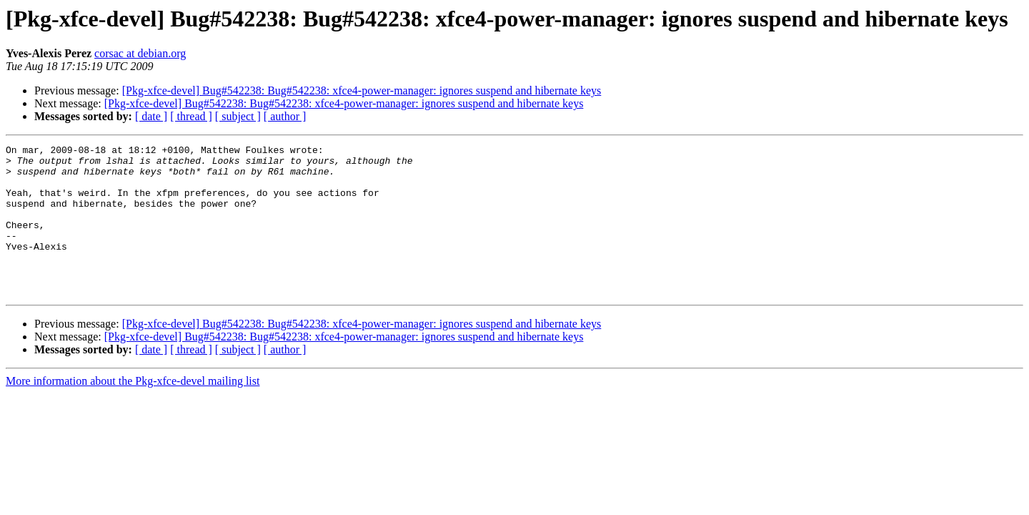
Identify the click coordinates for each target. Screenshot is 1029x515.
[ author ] (285, 116)
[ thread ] (191, 116)
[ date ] (151, 116)
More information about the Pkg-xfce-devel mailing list (132, 411)
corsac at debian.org (140, 53)
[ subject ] (238, 116)
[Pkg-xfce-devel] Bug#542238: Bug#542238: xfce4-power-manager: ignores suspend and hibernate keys (362, 90)
